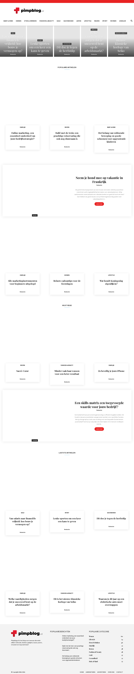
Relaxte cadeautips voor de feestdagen (67, 282)
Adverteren (101, 672)
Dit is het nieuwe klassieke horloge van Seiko (67, 600)
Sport (104, 21)
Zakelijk (122, 21)
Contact (119, 672)
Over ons (111, 672)
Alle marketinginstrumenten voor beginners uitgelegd (22, 282)
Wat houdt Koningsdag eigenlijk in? (111, 282)
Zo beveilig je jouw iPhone (111, 371)
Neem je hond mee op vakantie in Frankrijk (99, 180)
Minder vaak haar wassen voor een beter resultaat (66, 372)
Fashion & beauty (46, 21)
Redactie (13, 54)
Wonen (113, 21)
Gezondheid (68, 21)
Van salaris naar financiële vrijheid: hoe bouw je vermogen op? (22, 521)
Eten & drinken (30, 21)
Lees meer (99, 204)
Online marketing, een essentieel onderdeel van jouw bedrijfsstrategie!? (22, 135)
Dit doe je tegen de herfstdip (111, 518)
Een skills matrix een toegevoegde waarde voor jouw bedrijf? (99, 405)
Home (82, 672)
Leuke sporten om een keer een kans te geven (67, 520)
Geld (59, 21)
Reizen (96, 21)
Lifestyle (87, 21)
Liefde (78, 21)
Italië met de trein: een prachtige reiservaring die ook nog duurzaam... (72, 648)
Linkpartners (90, 672)
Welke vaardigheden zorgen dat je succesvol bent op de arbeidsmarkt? (22, 601)
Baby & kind (8, 21)
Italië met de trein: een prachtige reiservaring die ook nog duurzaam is (67, 135)
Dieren (18, 21)
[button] (131, 21)
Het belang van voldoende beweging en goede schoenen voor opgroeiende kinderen (111, 137)
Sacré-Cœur (22, 371)
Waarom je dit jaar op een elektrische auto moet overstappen (111, 601)
